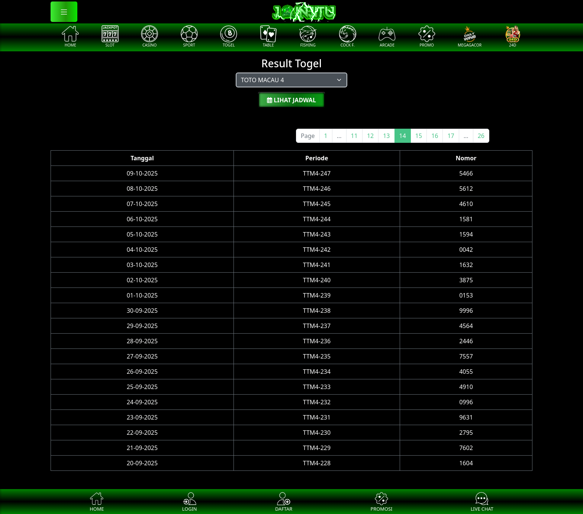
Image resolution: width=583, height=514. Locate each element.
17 (450, 136)
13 (386, 136)
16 (434, 136)
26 (481, 136)
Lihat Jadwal (291, 100)
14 (402, 136)
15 (418, 136)
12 (370, 136)
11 (354, 136)
